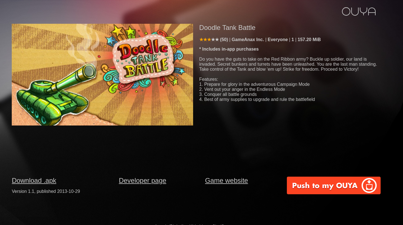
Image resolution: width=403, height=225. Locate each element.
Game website (226, 180)
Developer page (142, 180)
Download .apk (34, 180)
